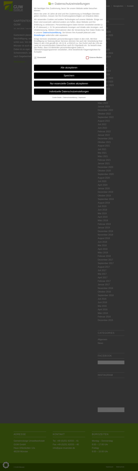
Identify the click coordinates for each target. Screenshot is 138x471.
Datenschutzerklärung (52, 31)
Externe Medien (94, 56)
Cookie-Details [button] (57, 96)
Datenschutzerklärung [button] (70, 96)
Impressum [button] (82, 96)
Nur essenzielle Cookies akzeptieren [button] (69, 82)
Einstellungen (39, 34)
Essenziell (40, 56)
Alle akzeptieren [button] (69, 66)
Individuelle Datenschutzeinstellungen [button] (69, 90)
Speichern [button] (69, 74)
